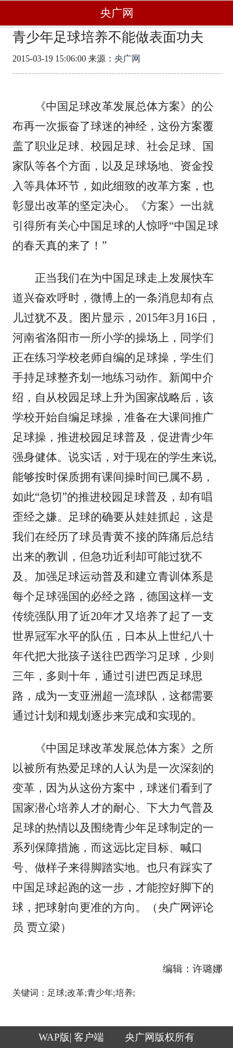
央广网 (127, 58)
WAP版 (54, 1037)
